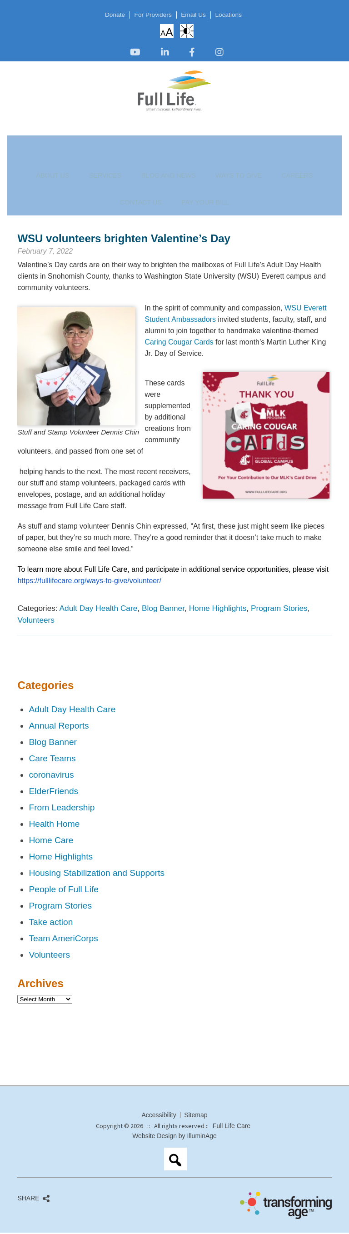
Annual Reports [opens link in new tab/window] (59, 727)
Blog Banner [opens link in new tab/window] (163, 609)
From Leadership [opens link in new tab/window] (62, 809)
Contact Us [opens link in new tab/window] (250, 135)
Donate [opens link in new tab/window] (108, 15)
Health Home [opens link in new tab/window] (54, 825)
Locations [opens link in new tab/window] (235, 15)
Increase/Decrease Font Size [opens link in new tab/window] (166, 32)
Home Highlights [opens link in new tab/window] (218, 609)
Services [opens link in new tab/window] (82, 135)
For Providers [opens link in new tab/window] (150, 15)
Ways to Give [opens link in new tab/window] (174, 135)
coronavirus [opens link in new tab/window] (51, 776)
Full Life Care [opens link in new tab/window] (231, 1127)
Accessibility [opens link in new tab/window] (158, 1116)
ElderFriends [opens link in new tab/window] (53, 792)
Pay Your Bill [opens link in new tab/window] (295, 135)
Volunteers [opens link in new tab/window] (36, 621)
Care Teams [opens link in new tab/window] (52, 759)
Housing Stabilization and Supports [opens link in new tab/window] (97, 874)
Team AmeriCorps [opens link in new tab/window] (63, 939)
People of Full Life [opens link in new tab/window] (64, 890)
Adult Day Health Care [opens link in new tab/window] (99, 609)
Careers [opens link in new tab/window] (213, 135)
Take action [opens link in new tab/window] (51, 923)
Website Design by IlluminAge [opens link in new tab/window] (174, 1137)
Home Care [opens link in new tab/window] (51, 841)
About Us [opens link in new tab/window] (48, 135)
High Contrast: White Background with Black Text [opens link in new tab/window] (187, 31)
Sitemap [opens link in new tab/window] (195, 1116)
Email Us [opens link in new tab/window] (195, 15)
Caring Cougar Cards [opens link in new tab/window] (179, 343)
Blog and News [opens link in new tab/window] (126, 135)
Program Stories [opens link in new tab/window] (279, 609)
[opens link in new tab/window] (135, 53)
